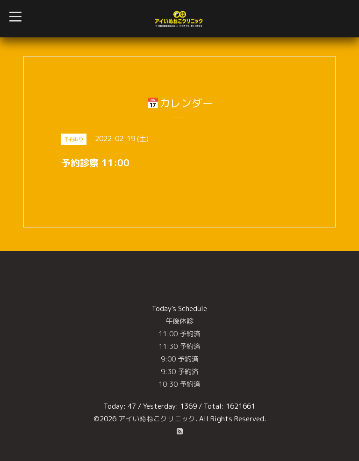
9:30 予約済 (180, 371)
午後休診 (179, 321)
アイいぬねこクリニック (156, 419)
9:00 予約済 (180, 359)
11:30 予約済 (179, 346)
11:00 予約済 (179, 334)
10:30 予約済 (179, 384)
